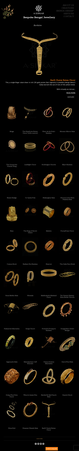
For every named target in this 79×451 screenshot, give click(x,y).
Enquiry (71, 97)
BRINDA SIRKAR (65, 10)
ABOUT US (68, 5)
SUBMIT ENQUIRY (51, 449)
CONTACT (68, 16)
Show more (39, 438)
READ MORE (70, 93)
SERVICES (69, 13)
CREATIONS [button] (67, 8)
